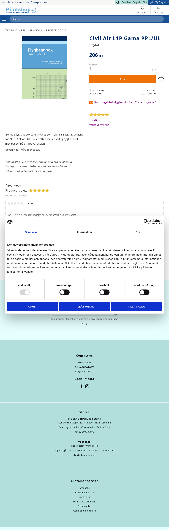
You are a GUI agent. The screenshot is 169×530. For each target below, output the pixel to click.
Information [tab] (84, 232)
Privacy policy (84, 506)
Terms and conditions (84, 501)
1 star (8, 203)
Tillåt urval (84, 306)
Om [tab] (137, 232)
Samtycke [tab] (31, 232)
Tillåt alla (136, 306)
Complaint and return (84, 510)
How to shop (84, 497)
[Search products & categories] (82, 19)
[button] (5, 19)
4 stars (18, 203)
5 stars (21, 203)
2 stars (12, 203)
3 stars (15, 203)
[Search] (161, 19)
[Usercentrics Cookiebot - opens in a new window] (146, 221)
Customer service (84, 492)
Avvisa (32, 306)
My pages (85, 487)
